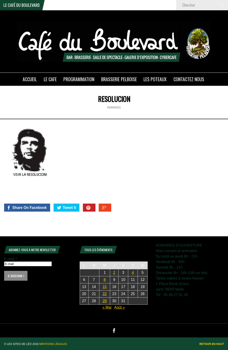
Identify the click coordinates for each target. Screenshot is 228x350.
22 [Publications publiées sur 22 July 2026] (105, 294)
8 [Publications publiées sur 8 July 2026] (105, 280)
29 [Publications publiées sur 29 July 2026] (105, 301)
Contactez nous (189, 79)
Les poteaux (155, 79)
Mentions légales (53, 344)
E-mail (10, 259)
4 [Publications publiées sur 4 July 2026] (133, 273)
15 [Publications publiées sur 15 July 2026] (105, 287)
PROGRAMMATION (78, 79)
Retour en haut (211, 344)
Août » (119, 307)
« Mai (106, 307)
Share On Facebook (27, 208)
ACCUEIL (30, 79)
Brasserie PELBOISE (119, 79)
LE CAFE (50, 79)
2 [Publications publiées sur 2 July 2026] (114, 273)
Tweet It (66, 208)
